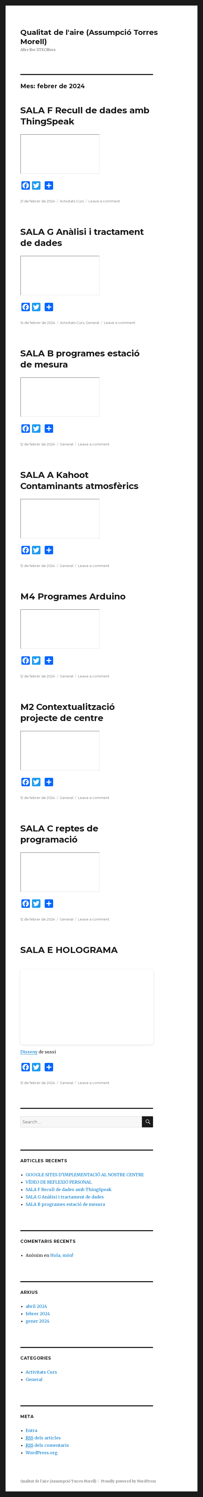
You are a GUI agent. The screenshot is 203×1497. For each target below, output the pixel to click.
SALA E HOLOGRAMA (69, 950)
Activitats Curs (72, 201)
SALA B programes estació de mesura (65, 1204)
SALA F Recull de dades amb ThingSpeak (69, 1189)
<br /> (86, 1007)
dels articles (43, 1438)
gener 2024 (37, 1321)
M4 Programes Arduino (73, 596)
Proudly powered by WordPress (128, 1481)
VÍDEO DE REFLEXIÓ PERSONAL (59, 1182)
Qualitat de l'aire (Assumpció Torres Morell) (58, 1481)
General (92, 322)
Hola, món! (61, 1255)
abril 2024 (36, 1306)
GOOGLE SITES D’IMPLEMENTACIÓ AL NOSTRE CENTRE (85, 1174)
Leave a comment (104, 201)
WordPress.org (41, 1452)
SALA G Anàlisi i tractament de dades (65, 1197)
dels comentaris (47, 1445)
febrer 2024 (38, 1313)
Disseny (29, 1051)
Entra (31, 1430)
